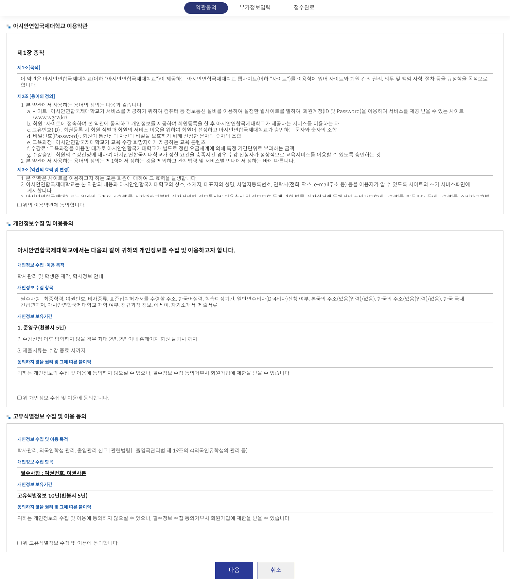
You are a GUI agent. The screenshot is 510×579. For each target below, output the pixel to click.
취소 (276, 570)
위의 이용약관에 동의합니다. (54, 205)
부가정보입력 (255, 8)
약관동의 (206, 8)
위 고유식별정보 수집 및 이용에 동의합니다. (71, 543)
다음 (234, 570)
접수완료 (304, 8)
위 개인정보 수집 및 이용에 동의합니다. (66, 398)
